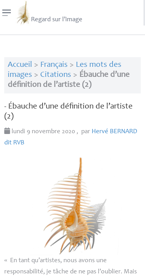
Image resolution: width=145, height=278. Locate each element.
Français (54, 65)
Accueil (20, 65)
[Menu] (6, 13)
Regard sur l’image (48, 12)
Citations (55, 75)
